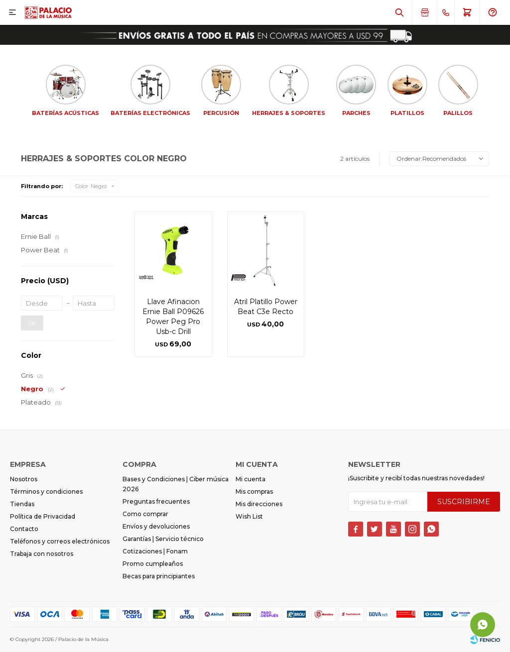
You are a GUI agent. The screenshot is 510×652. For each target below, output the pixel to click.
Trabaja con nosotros (41, 553)
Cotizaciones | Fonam (155, 551)
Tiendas (22, 504)
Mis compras (254, 491)
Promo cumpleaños (153, 563)
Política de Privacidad (42, 516)
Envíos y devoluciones (156, 526)
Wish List (249, 516)
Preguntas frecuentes (156, 501)
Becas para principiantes (159, 576)
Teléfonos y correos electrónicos (60, 541)
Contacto (24, 529)
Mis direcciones (259, 504)
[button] (399, 12)
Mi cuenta (250, 479)
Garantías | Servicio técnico (163, 539)
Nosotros (23, 479)
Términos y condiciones (46, 491)
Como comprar (145, 514)
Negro (91, 186)
